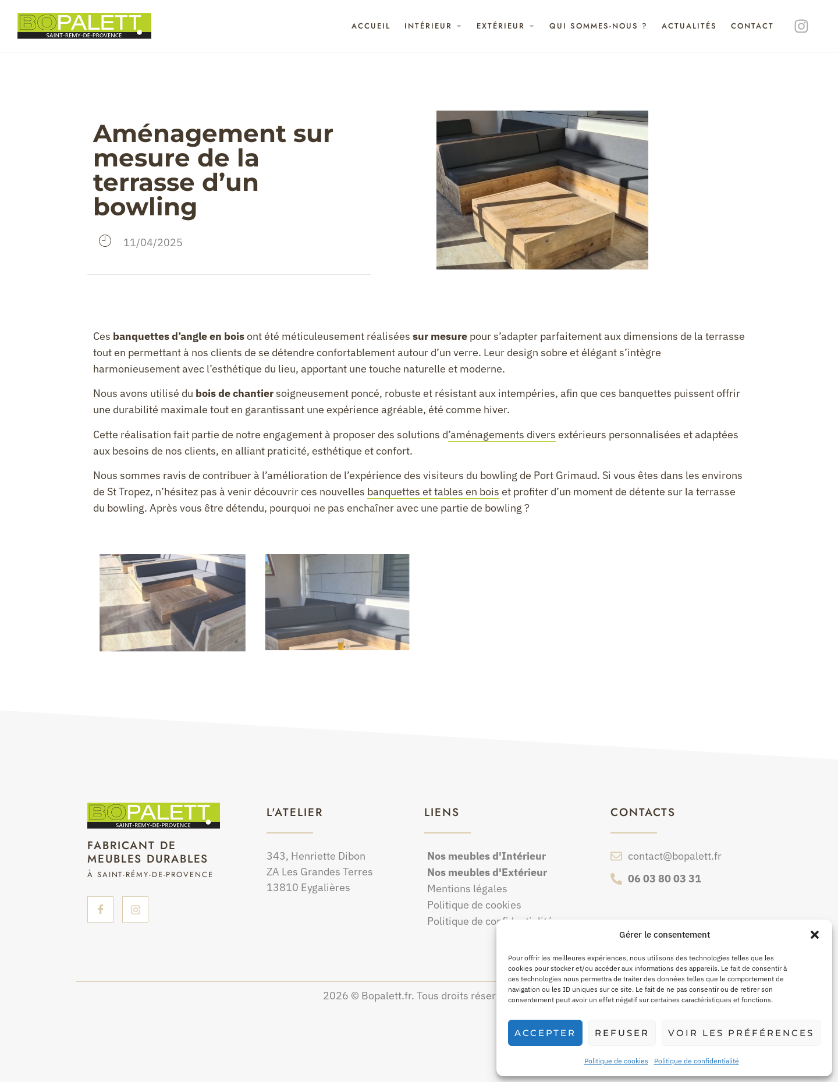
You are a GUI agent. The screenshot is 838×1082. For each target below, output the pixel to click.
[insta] (135, 909)
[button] (815, 935)
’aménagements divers (502, 434)
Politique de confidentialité (696, 1060)
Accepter (545, 1032)
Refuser (622, 1032)
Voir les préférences (741, 1032)
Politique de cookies (616, 1060)
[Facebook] (100, 909)
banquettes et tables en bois (433, 491)
